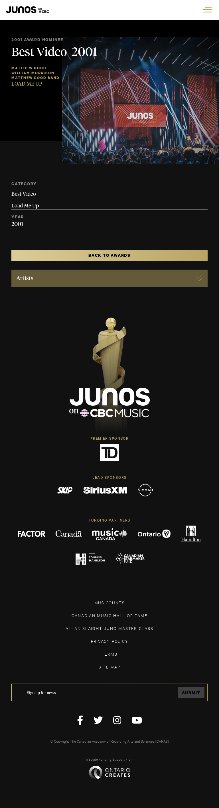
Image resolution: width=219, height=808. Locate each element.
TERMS (109, 653)
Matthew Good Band (35, 77)
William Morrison (32, 72)
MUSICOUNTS (109, 602)
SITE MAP (109, 666)
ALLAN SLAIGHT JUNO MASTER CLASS (109, 628)
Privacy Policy (109, 641)
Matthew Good (28, 68)
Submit (191, 692)
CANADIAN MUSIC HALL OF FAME (109, 615)
